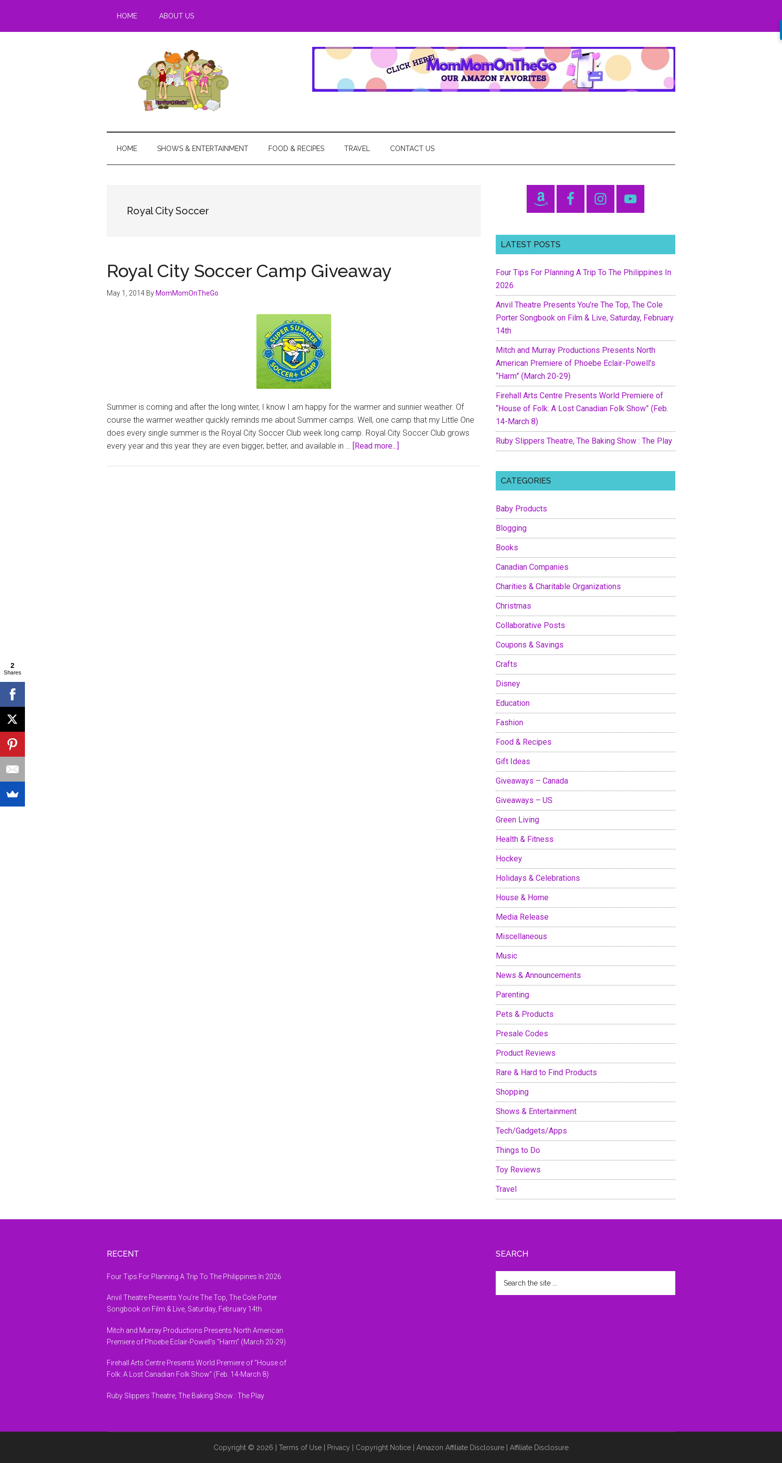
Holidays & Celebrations (538, 878)
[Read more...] (376, 446)
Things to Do (518, 1150)
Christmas (513, 606)
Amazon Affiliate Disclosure (460, 1448)
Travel (506, 1189)
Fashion (509, 722)
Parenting (512, 994)
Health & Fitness (525, 839)
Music (506, 956)
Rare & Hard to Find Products (546, 1072)
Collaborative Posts (530, 625)
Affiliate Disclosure (539, 1448)
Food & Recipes (524, 742)
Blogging (511, 528)
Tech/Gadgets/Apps (531, 1131)
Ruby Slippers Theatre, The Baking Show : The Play (584, 441)
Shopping (512, 1092)
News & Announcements (538, 975)
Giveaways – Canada (532, 781)
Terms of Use (300, 1448)
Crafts (506, 664)
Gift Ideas (513, 761)
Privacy (338, 1448)
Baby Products (521, 508)
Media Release (522, 917)
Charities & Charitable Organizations (558, 586)
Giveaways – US (524, 800)
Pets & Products (525, 1014)
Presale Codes (522, 1033)
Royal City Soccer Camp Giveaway (249, 270)
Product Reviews (526, 1053)
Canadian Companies (532, 567)
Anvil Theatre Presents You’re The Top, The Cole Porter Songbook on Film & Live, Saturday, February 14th (585, 317)
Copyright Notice (383, 1448)
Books (507, 547)
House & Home (522, 897)
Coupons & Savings (530, 645)
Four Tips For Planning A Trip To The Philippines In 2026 (194, 1277)
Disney (508, 683)
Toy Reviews (518, 1169)
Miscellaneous (521, 936)
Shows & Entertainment (536, 1111)
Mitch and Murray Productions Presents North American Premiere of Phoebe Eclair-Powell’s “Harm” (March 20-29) (575, 363)
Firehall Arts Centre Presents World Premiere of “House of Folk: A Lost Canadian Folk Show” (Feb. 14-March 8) (582, 408)
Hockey (509, 858)
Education (513, 703)
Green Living (517, 819)
